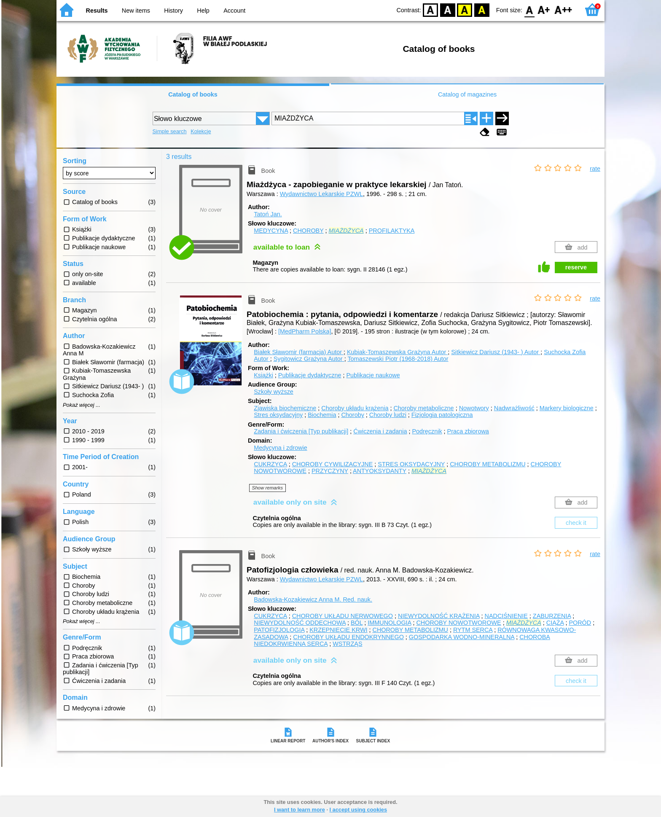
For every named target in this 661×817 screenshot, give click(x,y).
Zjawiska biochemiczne (285, 408)
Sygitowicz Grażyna (309, 358)
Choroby (352, 414)
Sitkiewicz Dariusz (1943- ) (495, 352)
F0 (529, 9)
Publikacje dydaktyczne (309, 375)
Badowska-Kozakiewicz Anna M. (313, 599)
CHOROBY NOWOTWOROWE (458, 622)
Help (203, 10)
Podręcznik (427, 431)
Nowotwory (474, 408)
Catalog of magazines (467, 94)
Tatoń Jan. (268, 214)
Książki (263, 375)
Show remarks (267, 487)
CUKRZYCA (270, 464)
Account (234, 10)
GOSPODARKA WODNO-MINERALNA (461, 637)
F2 (563, 9)
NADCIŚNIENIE (506, 616)
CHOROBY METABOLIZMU (487, 464)
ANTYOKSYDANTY (379, 471)
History (173, 10)
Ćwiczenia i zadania (380, 431)
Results (97, 10)
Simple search (170, 131)
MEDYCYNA (271, 230)
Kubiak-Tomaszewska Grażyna (397, 352)
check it (576, 522)
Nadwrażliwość (514, 408)
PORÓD (580, 622)
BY (481, 9)
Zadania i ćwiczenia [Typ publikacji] (301, 431)
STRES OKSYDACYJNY (411, 464)
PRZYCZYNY (330, 471)
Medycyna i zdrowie (280, 447)
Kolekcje (201, 131)
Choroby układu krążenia (354, 408)
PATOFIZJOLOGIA (279, 629)
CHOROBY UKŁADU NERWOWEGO (342, 616)
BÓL (357, 622)
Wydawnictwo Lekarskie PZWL (321, 194)
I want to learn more (299, 809)
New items (136, 10)
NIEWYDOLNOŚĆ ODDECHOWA (300, 622)
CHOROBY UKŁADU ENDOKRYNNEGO (348, 637)
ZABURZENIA (552, 616)
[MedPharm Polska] (304, 331)
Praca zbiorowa (468, 431)
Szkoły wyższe (273, 391)
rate (595, 168)
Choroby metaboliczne (423, 408)
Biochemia (322, 414)
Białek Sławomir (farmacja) (299, 352)
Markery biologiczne (567, 408)
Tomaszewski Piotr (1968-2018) (397, 358)
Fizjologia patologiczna (442, 414)
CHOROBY (308, 230)
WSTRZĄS (347, 643)
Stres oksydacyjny (278, 414)
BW (447, 9)
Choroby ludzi (387, 414)
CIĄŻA (555, 622)
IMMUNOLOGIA (389, 622)
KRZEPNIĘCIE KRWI (338, 629)
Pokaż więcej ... (81, 405)
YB (464, 9)
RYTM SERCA (472, 629)
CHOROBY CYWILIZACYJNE (332, 464)
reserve (576, 267)
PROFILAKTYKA (392, 230)
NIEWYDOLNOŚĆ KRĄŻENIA (439, 616)
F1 (544, 9)
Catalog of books (193, 94)
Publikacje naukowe (373, 375)
